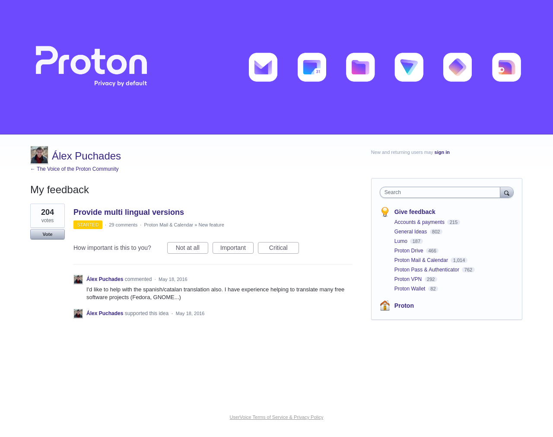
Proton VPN (408, 279)
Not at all (192, 249)
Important (237, 249)
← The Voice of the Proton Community (74, 169)
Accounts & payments (420, 222)
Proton (404, 305)
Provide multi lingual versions (128, 212)
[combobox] (442, 192)
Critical (284, 249)
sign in (442, 152)
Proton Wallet (410, 289)
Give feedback (414, 211)
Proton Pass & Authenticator (427, 270)
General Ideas (411, 232)
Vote (47, 234)
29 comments (123, 224)
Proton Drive (409, 251)
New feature (211, 224)
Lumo (401, 241)
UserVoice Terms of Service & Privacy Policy (277, 417)
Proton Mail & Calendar (168, 224)
